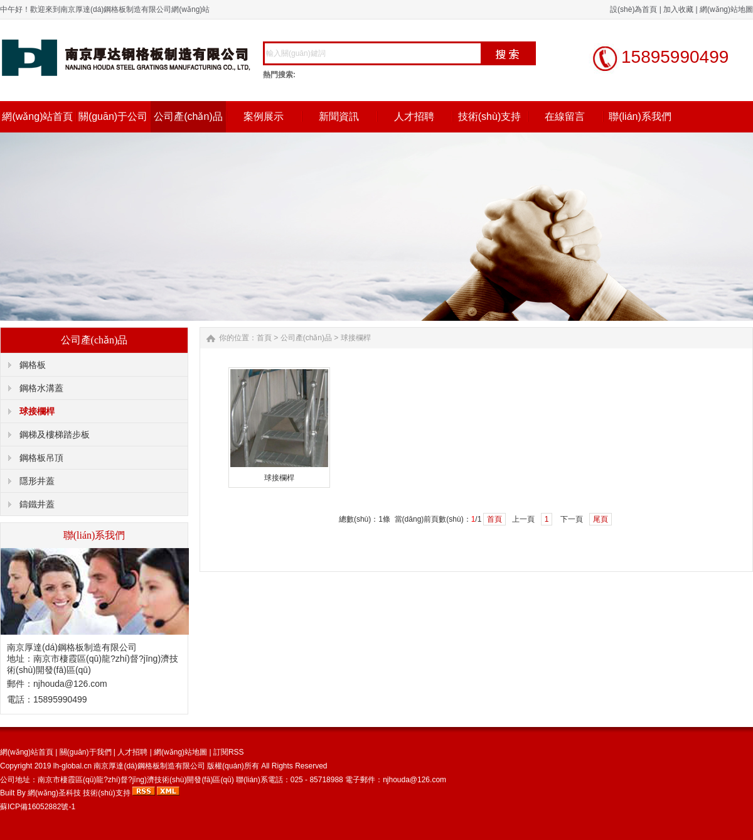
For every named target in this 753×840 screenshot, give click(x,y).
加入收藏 (678, 9)
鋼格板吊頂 (41, 458)
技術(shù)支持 (489, 116)
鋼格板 (32, 365)
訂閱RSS (228, 752)
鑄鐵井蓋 (37, 504)
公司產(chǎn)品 (188, 116)
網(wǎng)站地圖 (726, 9)
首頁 (264, 337)
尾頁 (600, 519)
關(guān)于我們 (86, 752)
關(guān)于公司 (112, 116)
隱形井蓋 (37, 481)
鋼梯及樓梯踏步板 (54, 434)
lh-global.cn (72, 766)
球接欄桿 (37, 411)
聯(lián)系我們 (640, 116)
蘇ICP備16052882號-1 (37, 806)
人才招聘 (414, 116)
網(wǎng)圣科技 (54, 793)
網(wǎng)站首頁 (37, 116)
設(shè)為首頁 (633, 9)
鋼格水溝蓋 (41, 388)
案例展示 (263, 116)
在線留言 (565, 116)
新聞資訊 (339, 116)
